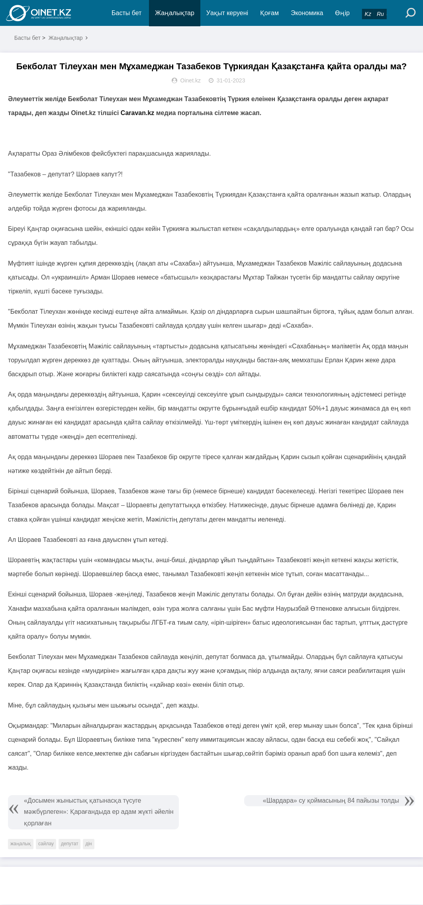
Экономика (307, 13)
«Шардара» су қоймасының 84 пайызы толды (331, 800)
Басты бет (126, 13)
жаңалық (20, 844)
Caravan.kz (138, 113)
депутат (69, 844)
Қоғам (269, 13)
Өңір (342, 13)
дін (88, 844)
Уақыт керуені (227, 13)
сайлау (46, 844)
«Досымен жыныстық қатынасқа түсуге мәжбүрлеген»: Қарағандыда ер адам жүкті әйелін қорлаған (99, 812)
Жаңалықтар (175, 13)
